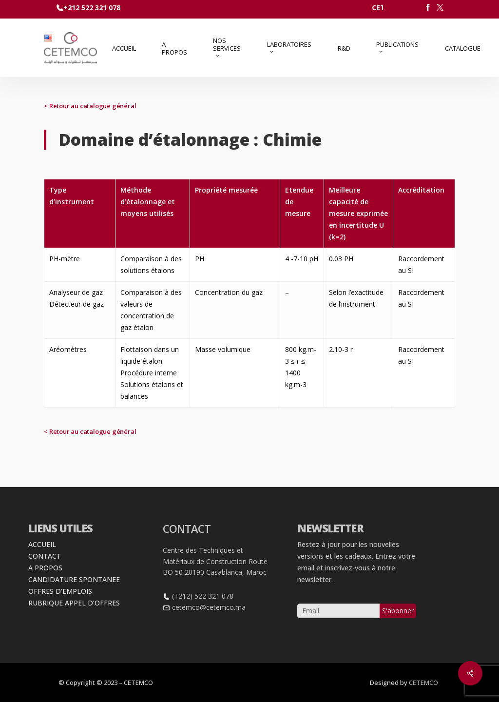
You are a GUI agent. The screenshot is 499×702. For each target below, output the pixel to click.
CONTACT (44, 577)
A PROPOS (45, 588)
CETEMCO (423, 682)
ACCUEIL (42, 565)
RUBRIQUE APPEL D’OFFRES (74, 623)
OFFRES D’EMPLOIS (60, 612)
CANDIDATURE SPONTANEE (74, 600)
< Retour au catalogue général (90, 105)
